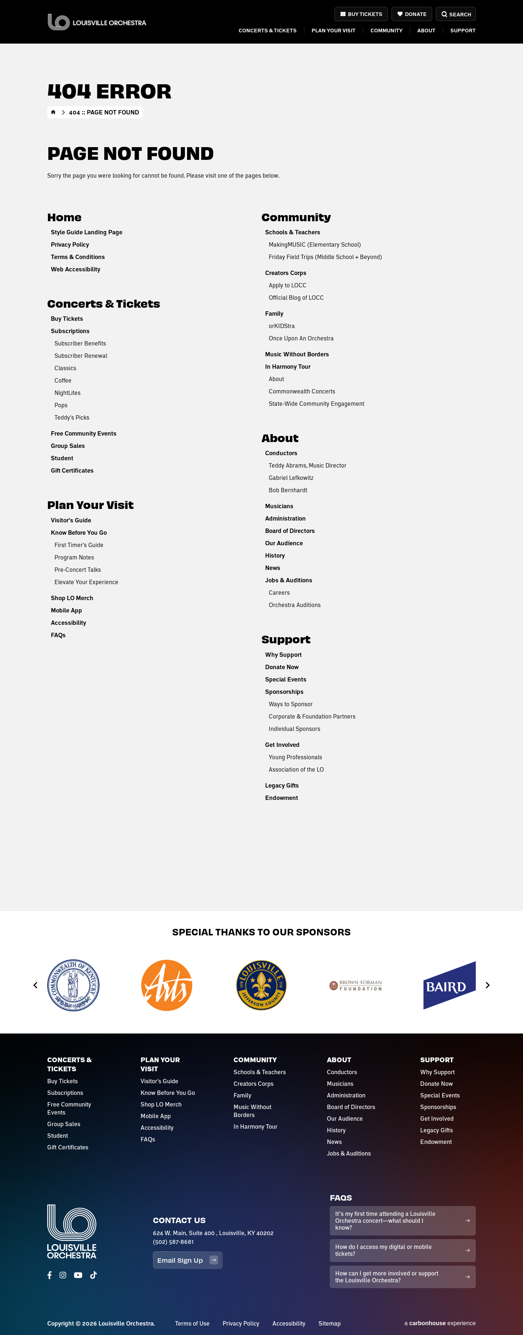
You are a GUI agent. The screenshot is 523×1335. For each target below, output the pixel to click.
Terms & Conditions (78, 257)
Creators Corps (286, 273)
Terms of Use (192, 1323)
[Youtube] (78, 1275)
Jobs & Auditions (288, 580)
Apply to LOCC (288, 285)
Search (455, 14)
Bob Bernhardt (288, 490)
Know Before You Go (79, 533)
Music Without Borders (297, 354)
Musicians (279, 506)
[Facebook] (49, 1275)
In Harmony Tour (288, 367)
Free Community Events (84, 433)
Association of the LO (296, 769)
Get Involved (282, 745)
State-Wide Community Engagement (316, 403)
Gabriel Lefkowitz (291, 477)
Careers (279, 592)
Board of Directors (290, 531)
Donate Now (282, 667)
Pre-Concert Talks (77, 569)
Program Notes (74, 557)
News (272, 568)
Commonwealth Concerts (302, 391)
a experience (440, 1323)
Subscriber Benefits (80, 343)
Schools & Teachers (292, 232)
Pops (61, 405)
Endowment (281, 798)
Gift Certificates (72, 470)
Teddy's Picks (71, 417)
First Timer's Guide (79, 545)
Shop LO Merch (72, 598)
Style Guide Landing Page (86, 232)
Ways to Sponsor (291, 704)
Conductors (281, 453)
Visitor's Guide (71, 520)
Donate (416, 14)
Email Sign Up (187, 1260)
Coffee (63, 380)
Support (463, 30)
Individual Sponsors (294, 728)
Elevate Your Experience (86, 582)
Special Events (286, 679)
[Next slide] (487, 985)
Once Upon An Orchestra (301, 338)
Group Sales (68, 446)
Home (53, 112)
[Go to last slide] (35, 985)
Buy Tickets (365, 14)
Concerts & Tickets (268, 30)
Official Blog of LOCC (296, 297)
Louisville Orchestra (97, 22)
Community (386, 30)
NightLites (67, 392)
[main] (261, 455)
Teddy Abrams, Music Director (307, 465)
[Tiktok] (93, 1275)
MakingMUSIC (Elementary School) (315, 244)
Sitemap (330, 1323)
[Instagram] (63, 1275)
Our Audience (284, 543)
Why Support (283, 655)
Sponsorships (284, 692)
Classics (65, 368)
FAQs (58, 635)
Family (274, 313)
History (275, 555)
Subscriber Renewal (80, 355)
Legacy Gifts (282, 785)
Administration (285, 518)
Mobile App (66, 610)
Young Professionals (295, 757)
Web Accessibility (75, 269)
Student (62, 458)
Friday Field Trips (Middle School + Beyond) (325, 256)
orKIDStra (282, 325)
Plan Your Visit (334, 30)
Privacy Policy (70, 244)
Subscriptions (70, 331)
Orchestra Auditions (295, 604)
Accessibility (68, 623)
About (426, 30)
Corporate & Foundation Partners (312, 716)
